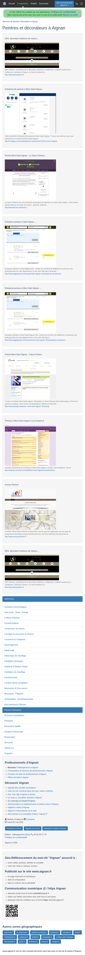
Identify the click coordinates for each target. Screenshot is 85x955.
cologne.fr (55, 942)
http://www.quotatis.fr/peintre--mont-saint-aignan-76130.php (27, 406)
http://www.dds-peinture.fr (14, 75)
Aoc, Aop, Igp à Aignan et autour (21, 794)
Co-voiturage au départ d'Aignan (21, 801)
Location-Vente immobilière (16, 683)
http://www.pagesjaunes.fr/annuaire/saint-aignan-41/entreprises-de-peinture (33, 274)
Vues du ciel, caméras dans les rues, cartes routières (30, 791)
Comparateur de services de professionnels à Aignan (30, 771)
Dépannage (9, 650)
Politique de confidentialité (63, 12)
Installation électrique (13, 661)
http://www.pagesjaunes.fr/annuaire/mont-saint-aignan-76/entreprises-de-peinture (35, 340)
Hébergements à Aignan (28, 767)
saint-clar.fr (8, 932)
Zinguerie (8, 753)
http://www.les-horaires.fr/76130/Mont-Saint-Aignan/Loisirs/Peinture (30, 470)
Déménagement (11, 645)
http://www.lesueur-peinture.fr (16, 207)
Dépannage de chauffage (15, 656)
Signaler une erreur (32, 828)
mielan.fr (35, 937)
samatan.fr (67, 932)
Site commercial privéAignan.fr (64, 4)
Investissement (10, 677)
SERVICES (9, 599)
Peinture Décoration (12, 710)
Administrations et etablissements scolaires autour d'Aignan (33, 804)
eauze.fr (45, 942)
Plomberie (8, 721)
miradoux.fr (24, 937)
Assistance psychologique (15, 607)
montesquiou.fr (9, 937)
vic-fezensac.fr (22, 932)
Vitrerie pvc (9, 748)
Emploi (34, 4)
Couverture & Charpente (14, 639)
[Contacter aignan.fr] (81, 3)
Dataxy (28, 834)
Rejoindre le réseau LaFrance (55, 828)
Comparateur (22, 4)
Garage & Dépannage (13, 732)
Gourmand (43, 4)
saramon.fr (55, 932)
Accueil (12, 4)
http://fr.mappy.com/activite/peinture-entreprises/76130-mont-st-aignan (31, 141)
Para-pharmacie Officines (15, 705)
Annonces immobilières (14, 715)
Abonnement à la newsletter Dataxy (28, 814)
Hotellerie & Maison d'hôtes (16, 667)
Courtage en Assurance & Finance (19, 634)
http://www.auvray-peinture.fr (15, 537)
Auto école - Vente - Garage (16, 612)
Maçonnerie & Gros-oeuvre (15, 688)
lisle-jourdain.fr (9, 942)
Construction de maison (14, 629)
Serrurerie (8, 743)
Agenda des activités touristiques (22, 788)
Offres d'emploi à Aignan (18, 777)
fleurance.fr (33, 942)
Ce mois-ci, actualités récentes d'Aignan (25, 798)
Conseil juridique (11, 623)
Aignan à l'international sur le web (22, 811)
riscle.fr (77, 932)
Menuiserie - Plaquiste (13, 694)
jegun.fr (22, 942)
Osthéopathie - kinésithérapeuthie (18, 699)
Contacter (30, 819)
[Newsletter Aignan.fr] (76, 3)
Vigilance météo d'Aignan (18, 807)
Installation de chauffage (14, 672)
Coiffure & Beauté (12, 618)
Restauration (9, 737)
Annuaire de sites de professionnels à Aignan (27, 774)
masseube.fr (47, 937)
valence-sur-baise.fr (39, 932)
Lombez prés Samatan (64, 937)
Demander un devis (14, 828)
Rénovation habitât (12, 726)
